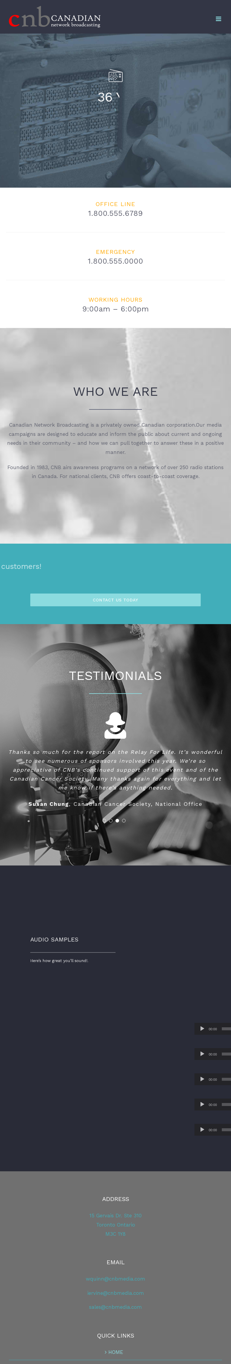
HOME (115, 1352)
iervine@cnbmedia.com (115, 1293)
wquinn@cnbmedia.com (115, 1279)
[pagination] (104, 820)
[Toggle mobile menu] (219, 19)
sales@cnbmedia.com (115, 1307)
